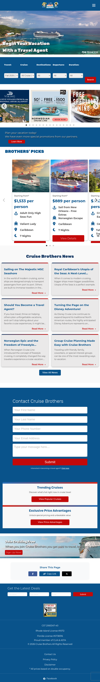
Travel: (7, 65)
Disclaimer (49, 664)
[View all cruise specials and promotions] (50, 137)
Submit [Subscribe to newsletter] (83, 594)
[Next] (96, 106)
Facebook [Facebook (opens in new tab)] (50, 678)
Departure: (58, 65)
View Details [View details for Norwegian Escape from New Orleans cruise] (68, 238)
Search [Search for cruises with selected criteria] (90, 80)
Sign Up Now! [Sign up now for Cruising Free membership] (13, 552)
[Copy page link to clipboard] (50, 573)
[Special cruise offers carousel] (50, 106)
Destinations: (43, 65)
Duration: (74, 65)
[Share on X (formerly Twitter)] (64, 573)
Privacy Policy (50, 659)
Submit (50, 462)
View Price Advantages (50, 522)
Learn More (16, 141)
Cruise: (24, 65)
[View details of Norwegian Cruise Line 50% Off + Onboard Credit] (50, 122)
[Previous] (4, 106)
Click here (65, 468)
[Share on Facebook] (35, 573)
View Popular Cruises (50, 499)
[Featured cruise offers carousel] (50, 200)
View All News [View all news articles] (50, 372)
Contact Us (50, 654)
